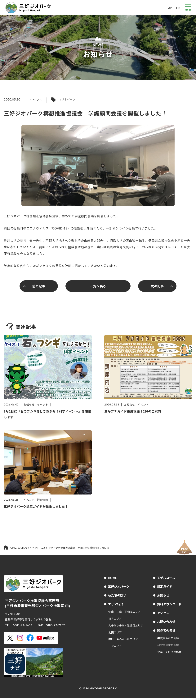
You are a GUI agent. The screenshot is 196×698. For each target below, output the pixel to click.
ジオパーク (68, 99)
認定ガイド (164, 586)
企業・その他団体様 (169, 652)
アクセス (163, 612)
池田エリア (115, 632)
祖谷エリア (115, 618)
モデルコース (166, 577)
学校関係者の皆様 (168, 638)
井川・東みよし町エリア (123, 639)
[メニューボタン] (188, 7)
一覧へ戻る (98, 286)
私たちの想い (117, 595)
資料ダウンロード (169, 604)
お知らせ (163, 595)
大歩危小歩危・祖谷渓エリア (125, 625)
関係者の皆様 (166, 630)
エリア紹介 (115, 604)
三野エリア (115, 646)
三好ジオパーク (118, 586)
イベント (35, 99)
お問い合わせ (166, 621)
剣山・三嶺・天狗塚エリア (124, 612)
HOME (112, 577)
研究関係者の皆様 (168, 645)
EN (178, 7)
